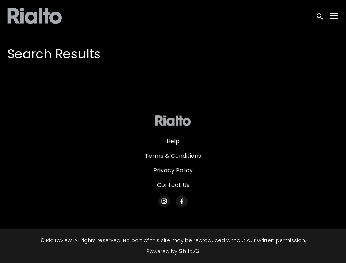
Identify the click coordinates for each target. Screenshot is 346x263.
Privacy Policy (173, 170)
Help (173, 141)
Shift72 (189, 251)
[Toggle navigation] (334, 15)
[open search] (320, 15)
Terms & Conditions (173, 156)
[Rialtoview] (173, 120)
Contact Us (173, 185)
